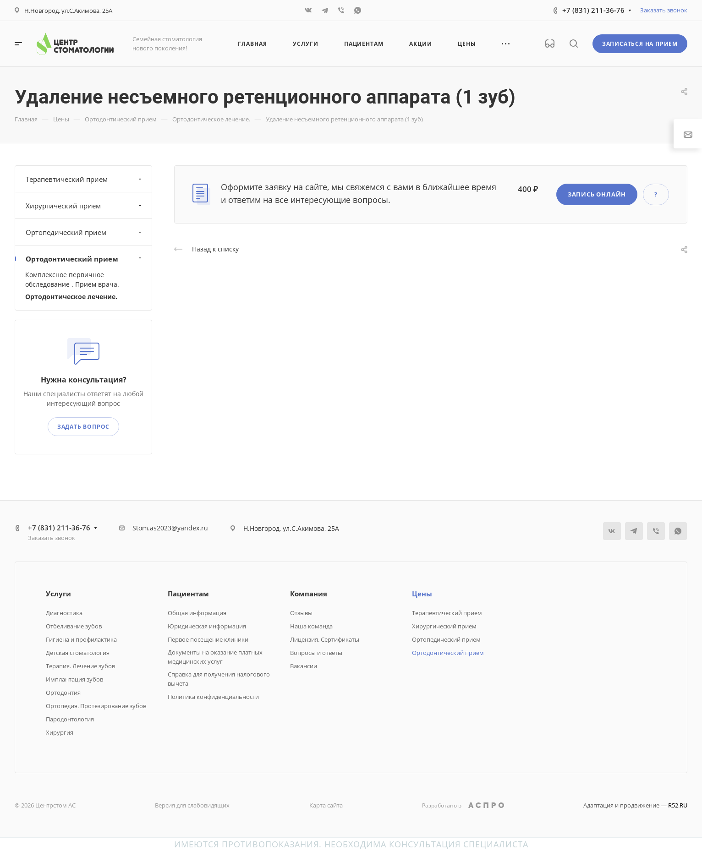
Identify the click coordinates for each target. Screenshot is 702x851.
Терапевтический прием (84, 179)
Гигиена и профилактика (81, 639)
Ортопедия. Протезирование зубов (96, 706)
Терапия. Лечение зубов (80, 666)
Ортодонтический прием (84, 258)
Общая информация (197, 613)
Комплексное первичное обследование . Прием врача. (72, 279)
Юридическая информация (207, 626)
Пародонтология (70, 719)
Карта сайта (326, 805)
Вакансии (303, 666)
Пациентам (188, 593)
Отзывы (301, 613)
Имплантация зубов (74, 679)
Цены (422, 593)
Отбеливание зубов (74, 626)
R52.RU (677, 805)
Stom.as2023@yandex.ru (170, 528)
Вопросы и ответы (316, 653)
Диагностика (64, 613)
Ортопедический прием (84, 232)
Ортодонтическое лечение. (71, 296)
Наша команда (311, 626)
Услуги (58, 593)
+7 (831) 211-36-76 (593, 10)
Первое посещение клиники (208, 639)
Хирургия (59, 732)
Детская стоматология (78, 653)
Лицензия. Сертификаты (324, 639)
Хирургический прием (84, 205)
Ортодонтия (63, 692)
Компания (308, 593)
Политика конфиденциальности (213, 697)
